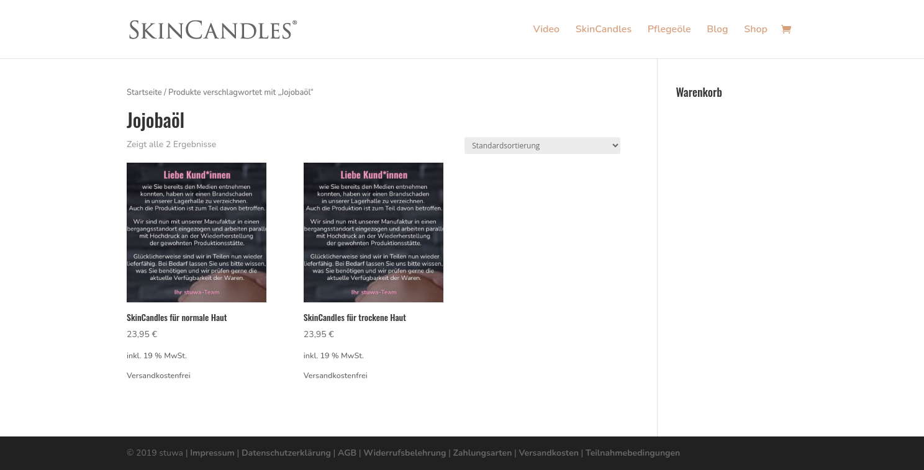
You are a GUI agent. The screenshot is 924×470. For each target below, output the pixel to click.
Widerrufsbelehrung (404, 453)
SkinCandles (604, 30)
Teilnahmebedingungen (633, 453)
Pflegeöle (669, 30)
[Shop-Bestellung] (542, 145)
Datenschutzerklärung (286, 453)
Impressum (212, 453)
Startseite (144, 92)
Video (546, 30)
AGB (347, 453)
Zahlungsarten (482, 453)
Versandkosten (548, 453)
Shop (756, 30)
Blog (717, 30)
